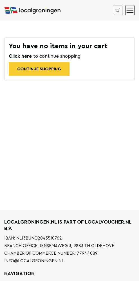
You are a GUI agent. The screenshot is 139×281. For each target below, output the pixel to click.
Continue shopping (39, 69)
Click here (21, 56)
